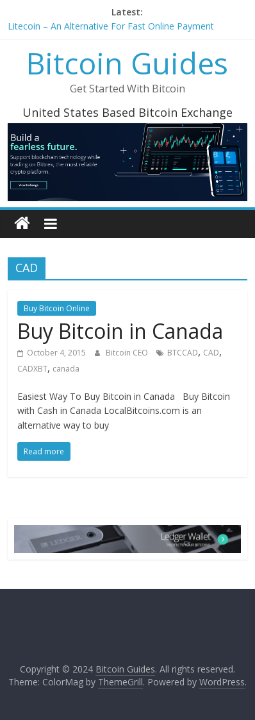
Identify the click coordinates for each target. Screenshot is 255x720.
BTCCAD (182, 352)
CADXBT (32, 368)
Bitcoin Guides (127, 63)
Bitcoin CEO (128, 352)
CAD (211, 352)
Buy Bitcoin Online (57, 308)
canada (66, 368)
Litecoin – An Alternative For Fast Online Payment (111, 26)
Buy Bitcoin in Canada (120, 331)
